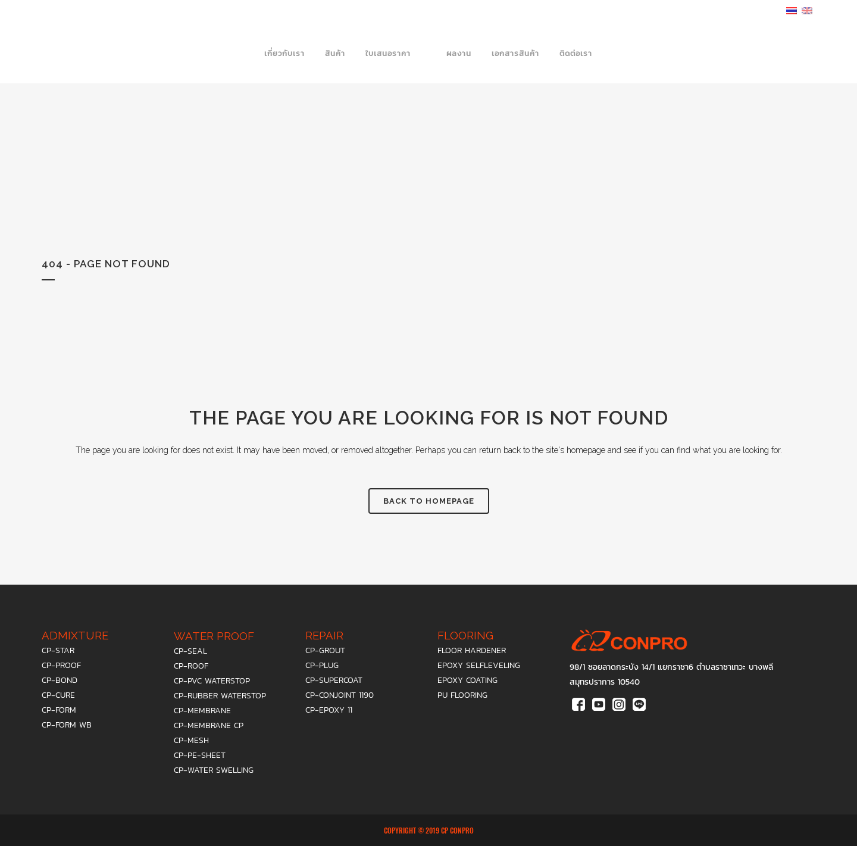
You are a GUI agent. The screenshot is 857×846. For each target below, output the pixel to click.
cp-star (58, 650)
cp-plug (322, 665)
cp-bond (59, 680)
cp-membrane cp (208, 725)
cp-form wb (67, 725)
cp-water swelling (214, 770)
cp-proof (61, 665)
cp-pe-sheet (200, 755)
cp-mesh (191, 740)
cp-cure (58, 695)
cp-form (59, 710)
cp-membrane (202, 710)
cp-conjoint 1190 (339, 695)
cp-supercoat (333, 680)
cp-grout (325, 650)
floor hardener (471, 650)
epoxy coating (467, 680)
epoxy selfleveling (478, 665)
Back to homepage (428, 501)
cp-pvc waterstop (212, 681)
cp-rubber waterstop (220, 695)
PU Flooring (462, 695)
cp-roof (191, 666)
